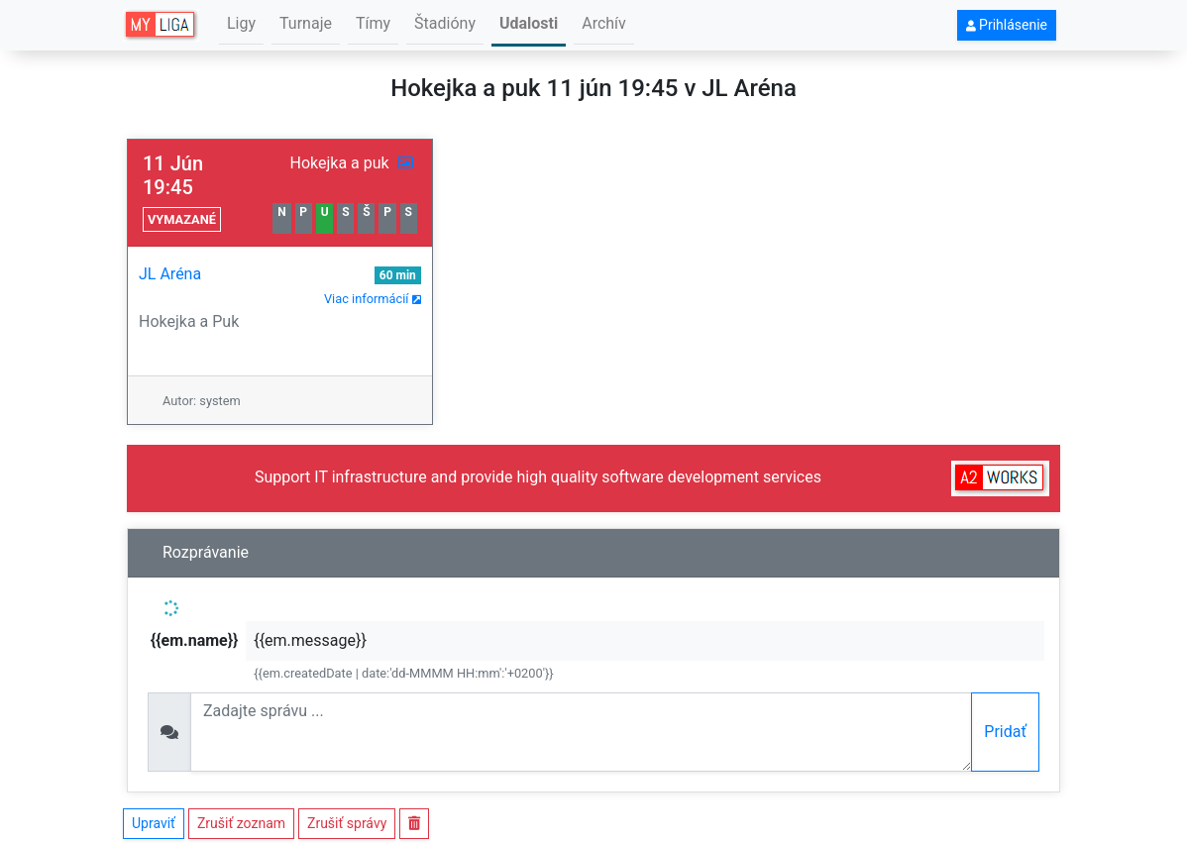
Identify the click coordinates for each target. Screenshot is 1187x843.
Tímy (373, 23)
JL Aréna (170, 273)
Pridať (1005, 731)
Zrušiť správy (346, 823)
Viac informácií (372, 298)
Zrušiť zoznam (241, 823)
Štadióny (445, 23)
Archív (604, 23)
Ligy (241, 23)
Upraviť (153, 823)
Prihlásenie (1006, 25)
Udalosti (528, 23)
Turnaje (305, 23)
